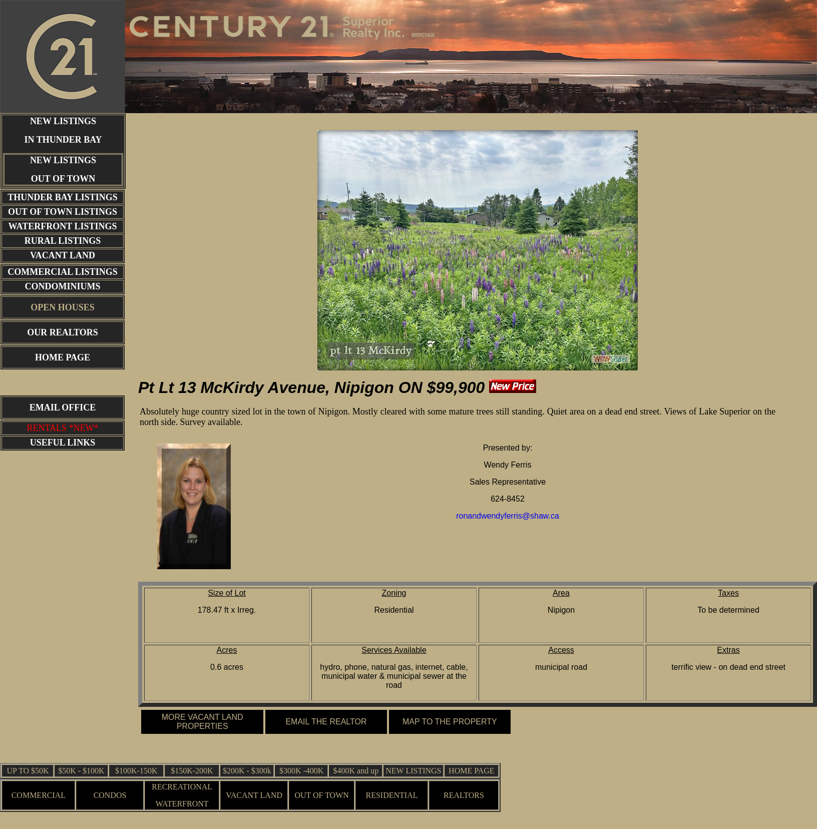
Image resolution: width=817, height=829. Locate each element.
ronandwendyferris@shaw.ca (507, 516)
